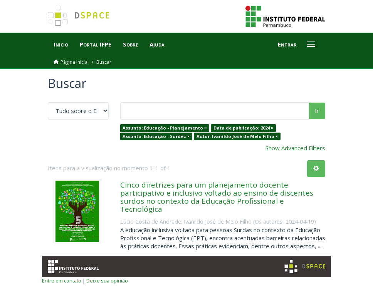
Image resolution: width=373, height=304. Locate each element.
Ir (317, 111)
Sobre (130, 44)
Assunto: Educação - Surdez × (156, 136)
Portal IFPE (95, 44)
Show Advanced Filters (295, 148)
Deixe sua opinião (107, 280)
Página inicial (74, 62)
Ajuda (157, 44)
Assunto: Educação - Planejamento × (165, 128)
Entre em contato (61, 280)
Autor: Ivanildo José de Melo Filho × (237, 136)
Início (61, 44)
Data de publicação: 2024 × (243, 128)
